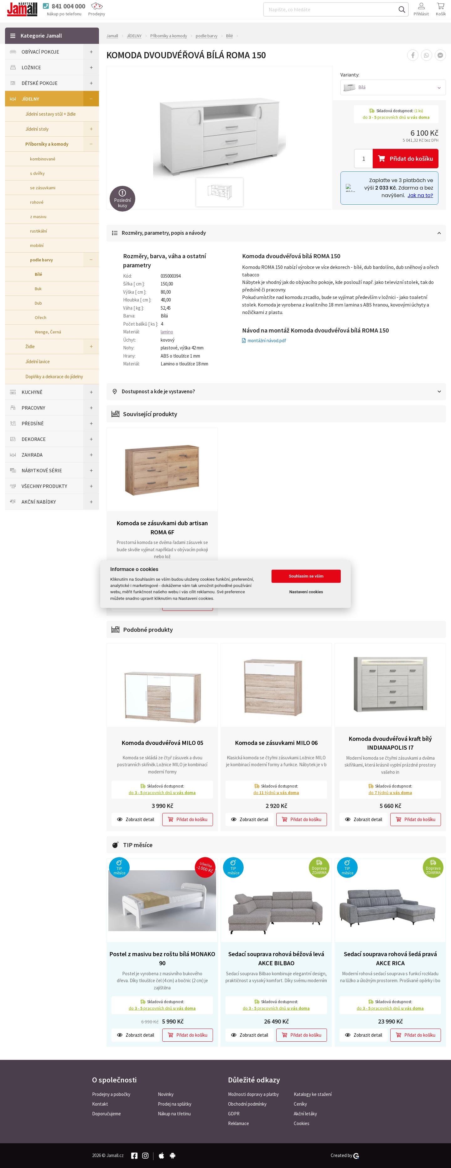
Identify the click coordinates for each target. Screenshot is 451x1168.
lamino (167, 332)
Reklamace (238, 1123)
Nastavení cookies (306, 591)
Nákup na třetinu (174, 1114)
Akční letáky (305, 1114)
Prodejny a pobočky (111, 1094)
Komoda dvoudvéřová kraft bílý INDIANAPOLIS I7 (390, 743)
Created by (345, 1155)
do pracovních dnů (162, 793)
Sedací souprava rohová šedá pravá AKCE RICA (390, 958)
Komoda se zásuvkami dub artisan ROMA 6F (162, 527)
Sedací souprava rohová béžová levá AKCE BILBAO (276, 958)
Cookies (301, 1123)
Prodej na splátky (174, 1104)
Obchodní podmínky (247, 1104)
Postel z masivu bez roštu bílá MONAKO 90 (162, 958)
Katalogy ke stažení (313, 1094)
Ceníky (300, 1104)
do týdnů (276, 793)
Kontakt (100, 1104)
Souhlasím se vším (306, 576)
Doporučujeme (106, 1114)
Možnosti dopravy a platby (253, 1094)
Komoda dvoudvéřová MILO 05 (162, 743)
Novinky (166, 1094)
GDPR (234, 1114)
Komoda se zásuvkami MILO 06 (276, 743)
